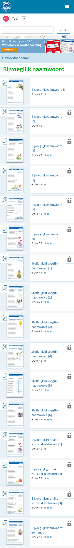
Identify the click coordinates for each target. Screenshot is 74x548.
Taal (15, 18)
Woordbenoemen (18, 58)
